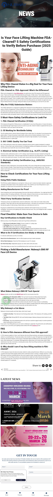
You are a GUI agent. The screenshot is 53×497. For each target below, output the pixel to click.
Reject (6, 480)
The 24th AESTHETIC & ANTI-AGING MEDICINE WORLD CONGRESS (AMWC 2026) (25, 421)
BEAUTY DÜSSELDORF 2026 (10, 444)
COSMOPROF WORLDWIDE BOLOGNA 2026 (15, 400)
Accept (20, 480)
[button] (43, 365)
